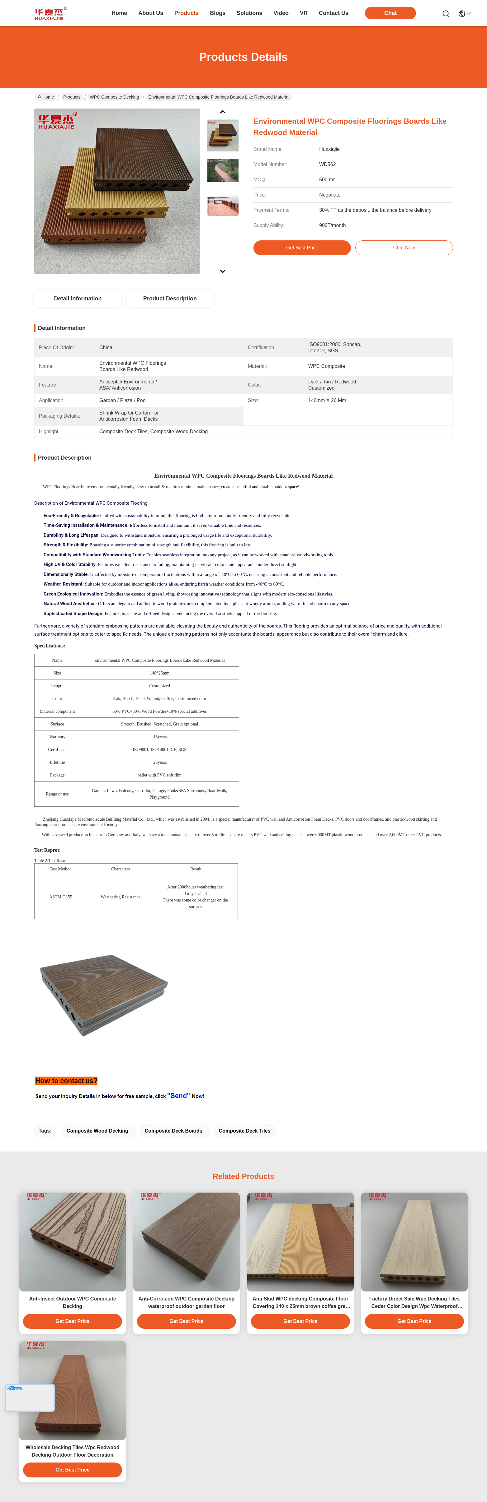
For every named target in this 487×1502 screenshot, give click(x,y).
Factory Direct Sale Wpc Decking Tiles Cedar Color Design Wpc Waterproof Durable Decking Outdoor (414, 1303)
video (281, 13)
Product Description (170, 298)
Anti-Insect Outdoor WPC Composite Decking (72, 1302)
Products (71, 97)
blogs (217, 13)
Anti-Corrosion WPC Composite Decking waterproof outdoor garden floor (186, 1302)
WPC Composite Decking (114, 97)
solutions (249, 13)
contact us (333, 13)
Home (119, 13)
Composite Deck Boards (173, 1130)
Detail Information (78, 298)
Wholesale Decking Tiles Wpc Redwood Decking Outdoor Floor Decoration (72, 1451)
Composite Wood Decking (97, 1130)
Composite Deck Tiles (245, 1130)
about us (150, 13)
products (186, 13)
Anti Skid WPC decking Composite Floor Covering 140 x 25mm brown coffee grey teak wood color (300, 1303)
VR (304, 13)
